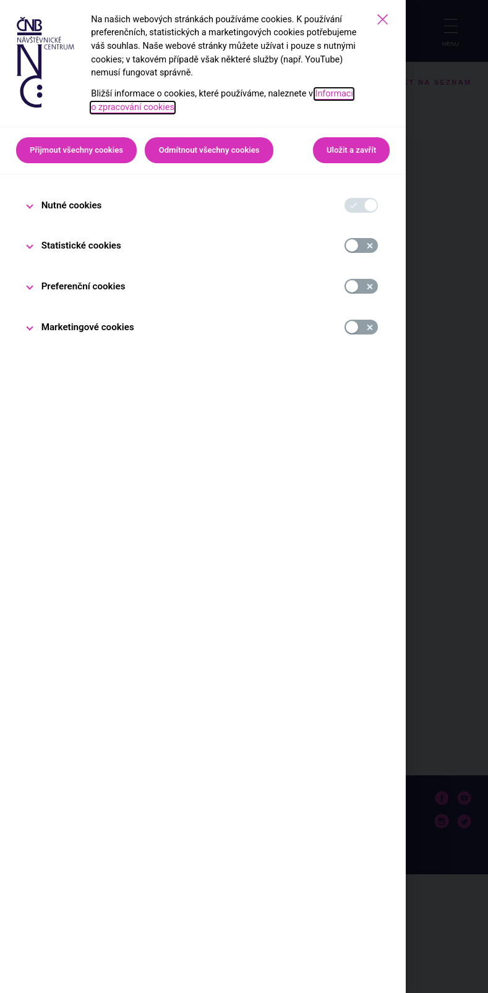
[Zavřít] (382, 19)
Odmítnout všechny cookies (209, 150)
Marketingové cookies (87, 327)
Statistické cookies (81, 245)
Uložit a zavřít (351, 150)
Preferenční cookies (83, 286)
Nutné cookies (71, 205)
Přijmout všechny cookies (76, 150)
